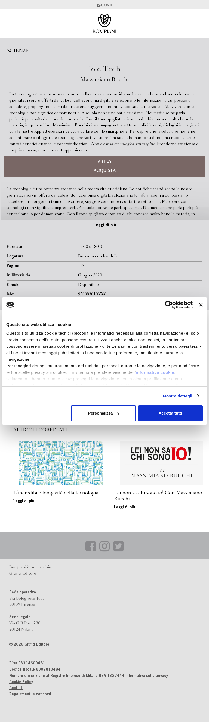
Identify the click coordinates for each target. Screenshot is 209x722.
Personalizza (103, 413)
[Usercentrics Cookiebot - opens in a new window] (169, 305)
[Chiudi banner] (201, 305)
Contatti (16, 688)
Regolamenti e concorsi (30, 694)
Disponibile (88, 285)
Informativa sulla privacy (146, 676)
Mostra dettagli (177, 396)
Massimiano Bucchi (104, 79)
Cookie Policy (21, 682)
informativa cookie (155, 372)
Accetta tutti (170, 413)
